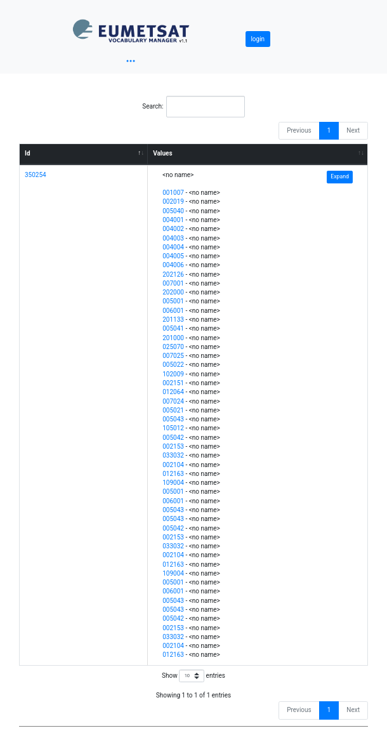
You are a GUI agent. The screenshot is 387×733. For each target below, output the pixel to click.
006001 (173, 310)
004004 (173, 247)
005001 (173, 301)
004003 (173, 238)
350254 (35, 174)
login (258, 39)
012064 (173, 391)
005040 (173, 211)
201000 (173, 337)
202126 (173, 274)
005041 (173, 328)
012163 (173, 473)
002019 (173, 201)
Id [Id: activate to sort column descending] (27, 153)
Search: (193, 106)
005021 (173, 410)
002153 (173, 446)
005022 (173, 364)
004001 (173, 219)
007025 (173, 355)
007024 (173, 401)
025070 (173, 346)
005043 (173, 419)
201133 (173, 319)
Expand (340, 176)
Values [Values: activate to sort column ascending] (162, 153)
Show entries (193, 676)
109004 (173, 482)
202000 (173, 292)
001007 (173, 192)
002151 (173, 383)
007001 (173, 283)
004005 (173, 256)
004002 (173, 228)
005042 (173, 437)
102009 (173, 374)
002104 (173, 464)
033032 (173, 455)
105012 (173, 428)
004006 (173, 264)
